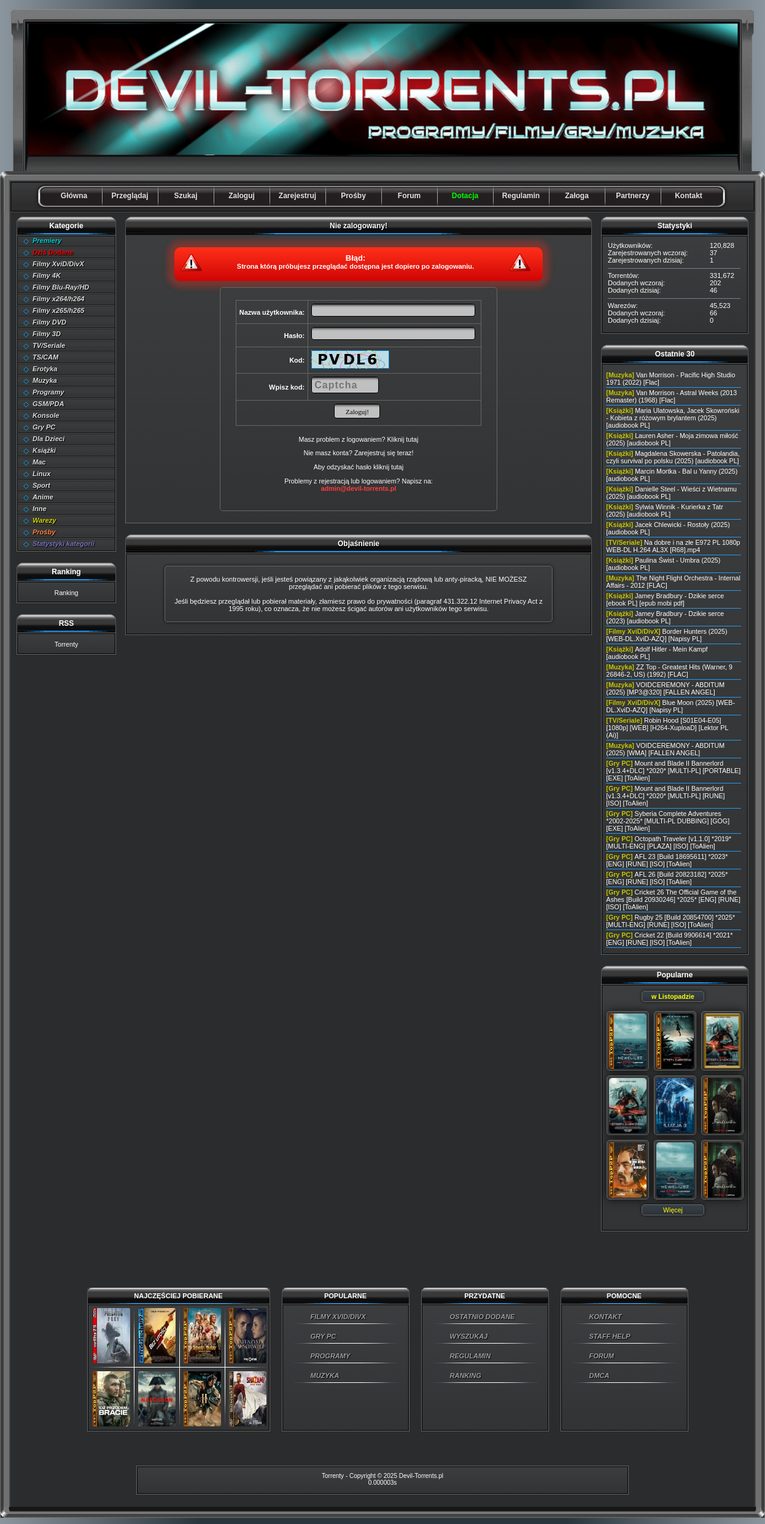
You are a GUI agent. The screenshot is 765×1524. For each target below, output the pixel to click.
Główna (74, 195)
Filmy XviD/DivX (58, 263)
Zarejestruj (297, 195)
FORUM (601, 1356)
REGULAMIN (470, 1356)
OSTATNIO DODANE (482, 1316)
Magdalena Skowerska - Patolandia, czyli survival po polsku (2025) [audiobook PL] (672, 457)
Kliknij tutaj (402, 439)
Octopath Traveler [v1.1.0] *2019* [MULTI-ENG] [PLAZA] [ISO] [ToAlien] (668, 842)
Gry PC (44, 427)
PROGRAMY (331, 1356)
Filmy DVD (49, 322)
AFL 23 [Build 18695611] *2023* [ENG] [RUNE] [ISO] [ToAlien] (667, 860)
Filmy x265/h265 (58, 310)
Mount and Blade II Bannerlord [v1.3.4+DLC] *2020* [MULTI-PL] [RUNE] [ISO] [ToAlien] (665, 796)
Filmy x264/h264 (58, 298)
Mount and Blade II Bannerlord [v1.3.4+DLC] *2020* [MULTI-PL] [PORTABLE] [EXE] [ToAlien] (673, 771)
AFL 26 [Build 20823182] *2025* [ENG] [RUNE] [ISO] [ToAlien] (667, 878)
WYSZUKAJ (469, 1336)
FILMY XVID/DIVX (338, 1316)
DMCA (599, 1375)
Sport (41, 485)
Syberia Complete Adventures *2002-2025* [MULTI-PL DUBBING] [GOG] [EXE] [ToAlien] (667, 821)
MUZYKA (325, 1375)
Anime (43, 497)
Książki (44, 450)
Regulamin (521, 195)
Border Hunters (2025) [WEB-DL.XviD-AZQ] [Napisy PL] (666, 635)
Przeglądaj (129, 195)
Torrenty (67, 644)
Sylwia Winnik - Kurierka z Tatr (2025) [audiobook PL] (664, 510)
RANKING (465, 1375)
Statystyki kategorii (64, 543)
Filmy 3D (47, 333)
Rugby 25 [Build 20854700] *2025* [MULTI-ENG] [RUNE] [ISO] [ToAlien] (670, 921)
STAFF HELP (610, 1336)
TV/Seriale (49, 345)
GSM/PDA (48, 403)
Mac (39, 462)
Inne (40, 508)
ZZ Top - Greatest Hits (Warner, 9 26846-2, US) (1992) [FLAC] (669, 670)
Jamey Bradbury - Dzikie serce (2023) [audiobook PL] (665, 617)
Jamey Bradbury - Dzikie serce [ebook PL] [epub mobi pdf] (665, 599)
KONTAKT (605, 1316)
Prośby (353, 195)
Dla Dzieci (48, 438)
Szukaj (185, 195)
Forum (409, 195)
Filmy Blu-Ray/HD (61, 287)
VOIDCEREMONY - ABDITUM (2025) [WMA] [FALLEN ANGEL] (665, 749)
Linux (41, 473)
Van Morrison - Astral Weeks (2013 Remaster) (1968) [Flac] (671, 396)
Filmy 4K (47, 275)
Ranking (66, 592)
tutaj (397, 467)
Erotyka (45, 368)
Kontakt (688, 195)
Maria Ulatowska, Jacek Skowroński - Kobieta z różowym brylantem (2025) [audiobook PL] (672, 418)
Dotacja (465, 195)
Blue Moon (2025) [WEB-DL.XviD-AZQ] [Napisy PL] (670, 706)
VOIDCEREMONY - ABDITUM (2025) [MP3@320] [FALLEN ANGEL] (665, 688)
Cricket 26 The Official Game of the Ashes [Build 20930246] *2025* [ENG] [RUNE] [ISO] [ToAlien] (673, 899)
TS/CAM (45, 357)
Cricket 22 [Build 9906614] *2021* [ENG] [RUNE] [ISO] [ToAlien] (669, 938)
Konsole (46, 415)
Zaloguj (241, 195)
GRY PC (323, 1336)
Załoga (577, 195)
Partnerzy (633, 195)
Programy (48, 392)
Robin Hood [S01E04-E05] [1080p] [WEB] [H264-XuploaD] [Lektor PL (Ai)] (667, 728)
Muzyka (45, 380)
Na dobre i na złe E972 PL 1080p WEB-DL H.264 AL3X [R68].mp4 (673, 546)
